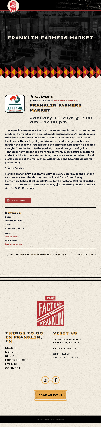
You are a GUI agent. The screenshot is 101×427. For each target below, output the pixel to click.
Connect (12, 368)
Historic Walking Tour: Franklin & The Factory (37, 254)
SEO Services (60, 419)
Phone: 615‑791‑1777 (66, 348)
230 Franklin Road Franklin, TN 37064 (67, 341)
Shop (9, 355)
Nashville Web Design (47, 419)
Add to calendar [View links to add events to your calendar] (19, 201)
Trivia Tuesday (84, 254)
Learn (10, 347)
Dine (9, 351)
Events (11, 364)
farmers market (13, 244)
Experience (15, 360)
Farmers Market (11, 237)
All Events (41, 96)
